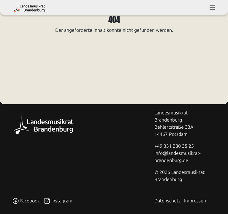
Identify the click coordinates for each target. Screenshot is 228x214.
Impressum (196, 201)
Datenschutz (167, 201)
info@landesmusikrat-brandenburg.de (177, 156)
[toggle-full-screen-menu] (212, 7)
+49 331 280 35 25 (174, 146)
